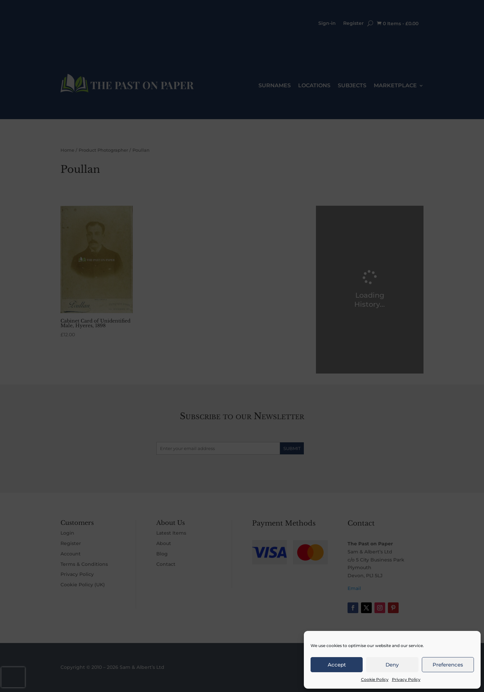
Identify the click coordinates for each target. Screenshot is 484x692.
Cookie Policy (375, 679)
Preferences (448, 664)
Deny (392, 664)
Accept (337, 664)
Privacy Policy (406, 679)
